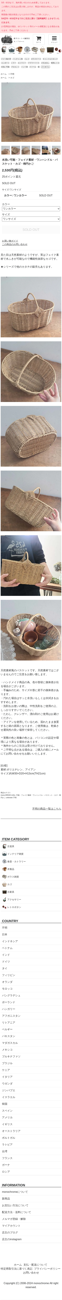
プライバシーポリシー (47, 1268)
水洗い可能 (5, 67)
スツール (32, 67)
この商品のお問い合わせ (14, 244)
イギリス (7, 1124)
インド (6, 954)
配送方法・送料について (16, 1212)
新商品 (6, 1198)
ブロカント (15, 67)
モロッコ (7, 988)
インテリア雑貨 (15, 854)
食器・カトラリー (16, 861)
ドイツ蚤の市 (6, 59)
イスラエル (8, 1097)
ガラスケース (36, 59)
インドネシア (10, 941)
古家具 (10, 892)
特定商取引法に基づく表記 (16, 1268)
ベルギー (7, 1029)
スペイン (7, 1110)
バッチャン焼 (18, 59)
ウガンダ (7, 1083)
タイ (4, 968)
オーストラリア (11, 1131)
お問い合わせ (31, 1272)
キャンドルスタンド (50, 59)
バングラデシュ (11, 995)
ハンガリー (8, 1009)
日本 (4, 934)
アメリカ (7, 1117)
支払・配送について (35, 1264)
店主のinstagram (11, 1239)
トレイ (26, 59)
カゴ (12, 78)
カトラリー (22, 63)
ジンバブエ (8, 1090)
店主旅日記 (45, 67)
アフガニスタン (11, 1015)
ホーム (4, 74)
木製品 (10, 869)
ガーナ (6, 1164)
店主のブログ (10, 1232)
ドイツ (6, 961)
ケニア (6, 1070)
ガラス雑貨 (13, 876)
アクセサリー (14, 899)
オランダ (7, 981)
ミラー (13, 63)
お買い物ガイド (10, 241)
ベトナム (7, 948)
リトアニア (8, 1022)
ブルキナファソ (11, 1056)
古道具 (10, 846)
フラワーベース (33, 63)
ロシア (6, 1171)
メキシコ (7, 1049)
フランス (7, 1158)
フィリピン (8, 975)
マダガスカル (10, 1042)
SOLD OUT (30, 229)
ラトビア (7, 1144)
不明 (12, 74)
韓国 (4, 1103)
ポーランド (8, 1002)
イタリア (7, 1076)
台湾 (4, 1151)
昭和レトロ (55, 63)
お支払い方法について (15, 1205)
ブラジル (7, 1063)
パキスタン (8, 1036)
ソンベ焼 (24, 67)
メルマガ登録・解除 (14, 1219)
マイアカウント (11, 1225)
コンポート (5, 63)
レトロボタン (14, 907)
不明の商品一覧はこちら (46, 808)
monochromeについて (15, 1191)
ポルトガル (8, 1137)
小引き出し (45, 63)
